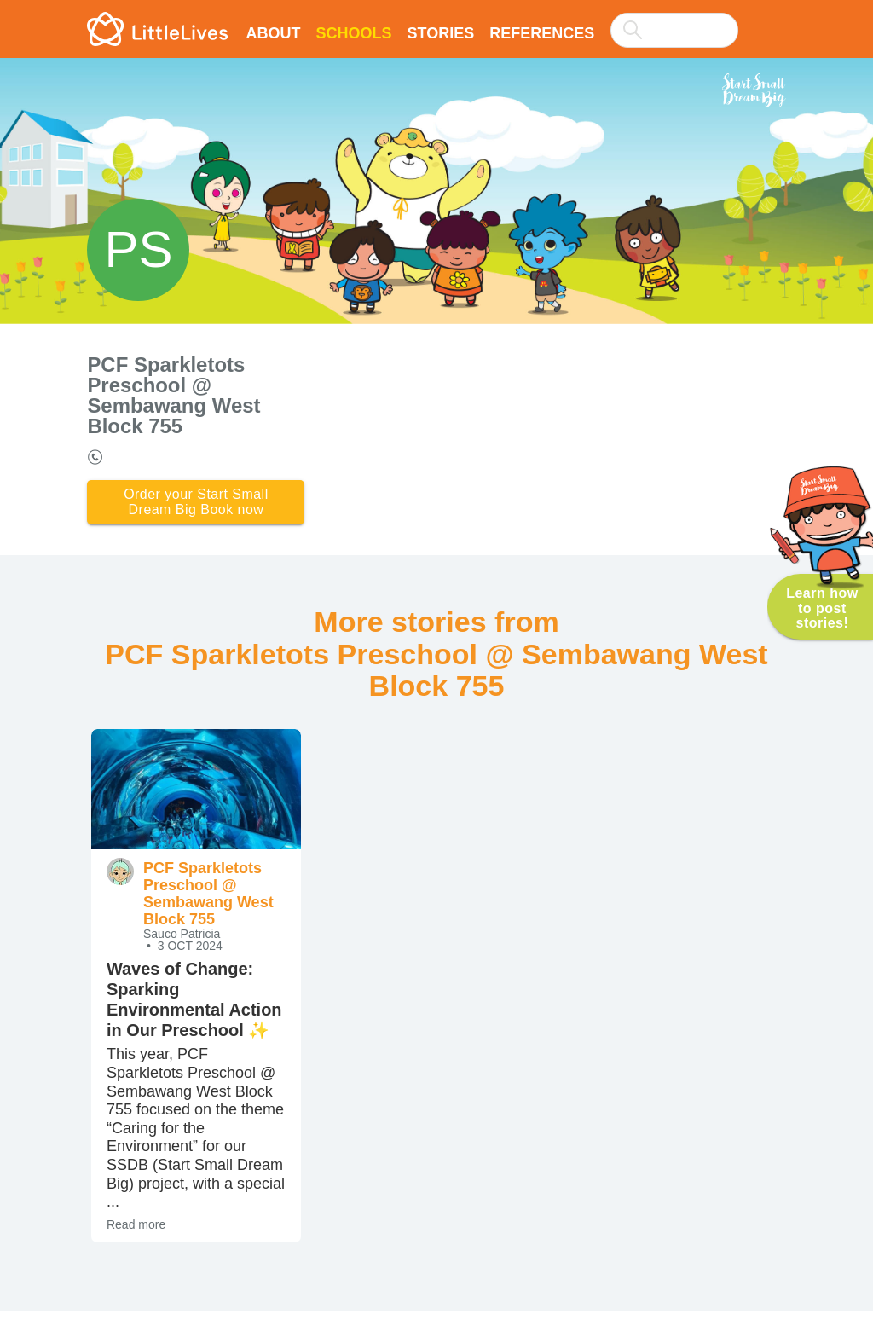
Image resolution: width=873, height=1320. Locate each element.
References (541, 33)
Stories (440, 33)
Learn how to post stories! (822, 607)
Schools (353, 33)
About (273, 33)
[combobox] (674, 18)
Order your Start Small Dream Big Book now (196, 506)
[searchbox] (674, 30)
